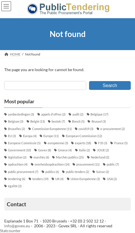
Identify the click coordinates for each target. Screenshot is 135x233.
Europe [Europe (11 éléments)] (51, 136)
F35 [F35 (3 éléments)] (102, 143)
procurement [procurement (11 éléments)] (88, 164)
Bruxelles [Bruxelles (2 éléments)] (16, 129)
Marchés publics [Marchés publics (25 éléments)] (70, 157)
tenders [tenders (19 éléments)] (40, 179)
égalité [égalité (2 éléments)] (15, 186)
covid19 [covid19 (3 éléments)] (86, 129)
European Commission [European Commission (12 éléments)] (84, 136)
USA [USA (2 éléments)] (112, 179)
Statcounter (10, 230)
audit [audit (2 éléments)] (77, 114)
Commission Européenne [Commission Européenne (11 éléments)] (52, 129)
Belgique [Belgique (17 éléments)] (99, 114)
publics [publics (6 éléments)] (52, 172)
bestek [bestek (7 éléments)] (58, 121)
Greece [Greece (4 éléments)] (65, 150)
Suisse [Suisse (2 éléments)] (102, 172)
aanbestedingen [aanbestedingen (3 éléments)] (21, 114)
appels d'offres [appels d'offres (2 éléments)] (53, 114)
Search (110, 85)
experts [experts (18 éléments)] (83, 143)
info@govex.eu (17, 225)
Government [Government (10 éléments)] (19, 150)
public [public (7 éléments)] (113, 164)
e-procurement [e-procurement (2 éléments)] (112, 129)
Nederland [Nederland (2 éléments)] (100, 157)
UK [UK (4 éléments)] (59, 179)
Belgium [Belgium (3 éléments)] (15, 121)
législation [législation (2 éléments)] (17, 157)
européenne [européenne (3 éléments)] (58, 143)
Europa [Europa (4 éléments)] (30, 136)
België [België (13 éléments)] (37, 121)
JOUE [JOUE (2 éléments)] (103, 150)
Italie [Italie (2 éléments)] (84, 150)
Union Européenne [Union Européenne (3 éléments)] (85, 179)
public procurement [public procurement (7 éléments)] (23, 172)
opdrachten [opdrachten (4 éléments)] (18, 164)
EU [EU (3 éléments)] (12, 136)
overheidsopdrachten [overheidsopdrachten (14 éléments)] (52, 164)
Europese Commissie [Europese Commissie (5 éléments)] (24, 143)
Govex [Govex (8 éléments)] (44, 150)
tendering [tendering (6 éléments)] (16, 179)
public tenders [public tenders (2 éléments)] (77, 172)
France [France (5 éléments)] (121, 143)
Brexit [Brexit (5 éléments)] (78, 121)
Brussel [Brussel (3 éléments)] (99, 121)
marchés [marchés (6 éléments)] (41, 157)
